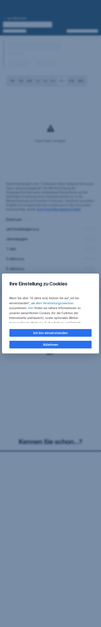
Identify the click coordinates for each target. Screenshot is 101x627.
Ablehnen (50, 345)
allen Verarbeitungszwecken (55, 303)
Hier (30, 308)
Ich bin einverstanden (50, 333)
